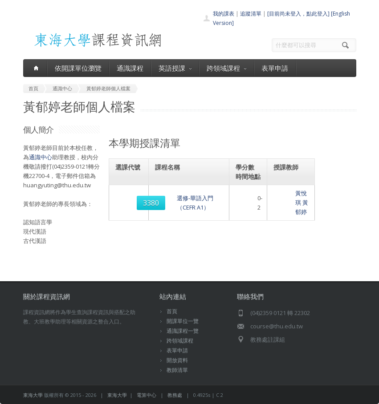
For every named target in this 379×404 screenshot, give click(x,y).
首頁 (172, 311)
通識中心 (40, 157)
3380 (130, 196)
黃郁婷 (304, 196)
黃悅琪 (285, 196)
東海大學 (33, 395)
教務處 (174, 395)
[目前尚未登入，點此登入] (298, 13)
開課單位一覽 (183, 321)
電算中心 (146, 395)
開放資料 (177, 360)
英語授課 (175, 68)
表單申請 (274, 68)
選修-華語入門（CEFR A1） (191, 196)
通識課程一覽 (183, 331)
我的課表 (223, 13)
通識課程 (130, 68)
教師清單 (177, 370)
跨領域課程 (226, 68)
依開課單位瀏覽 (78, 68)
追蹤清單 (250, 13)
